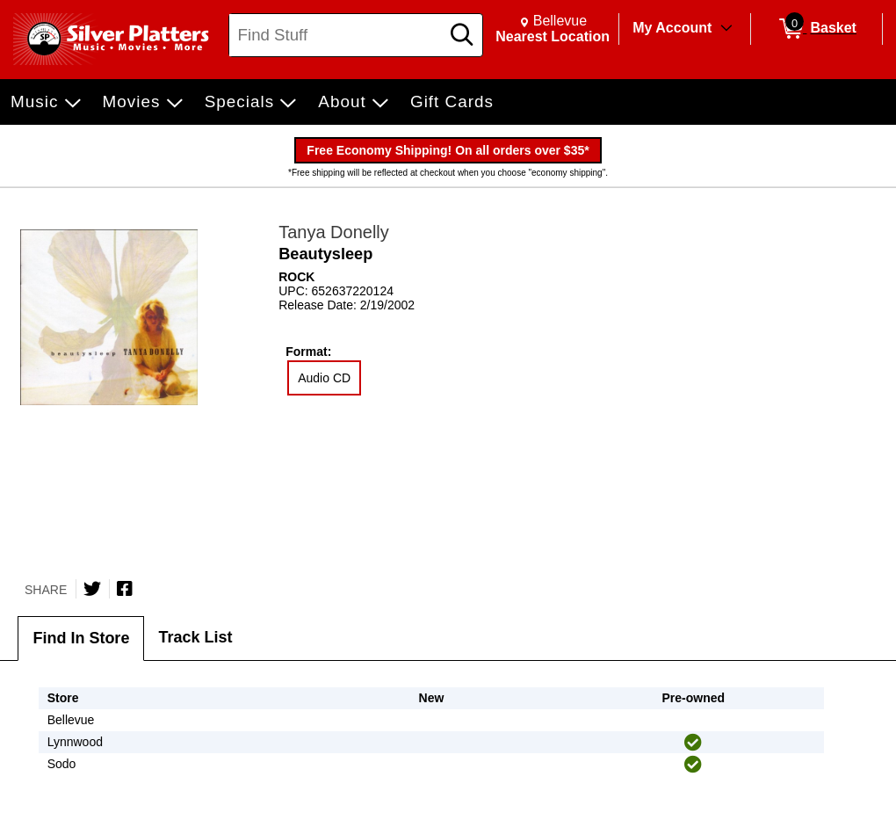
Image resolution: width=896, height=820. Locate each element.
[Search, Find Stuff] (336, 35)
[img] (693, 742)
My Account (672, 27)
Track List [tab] (195, 637)
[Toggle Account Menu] (726, 29)
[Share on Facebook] (125, 589)
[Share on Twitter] (92, 589)
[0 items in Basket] (816, 29)
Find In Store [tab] (81, 638)
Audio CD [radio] (324, 378)
